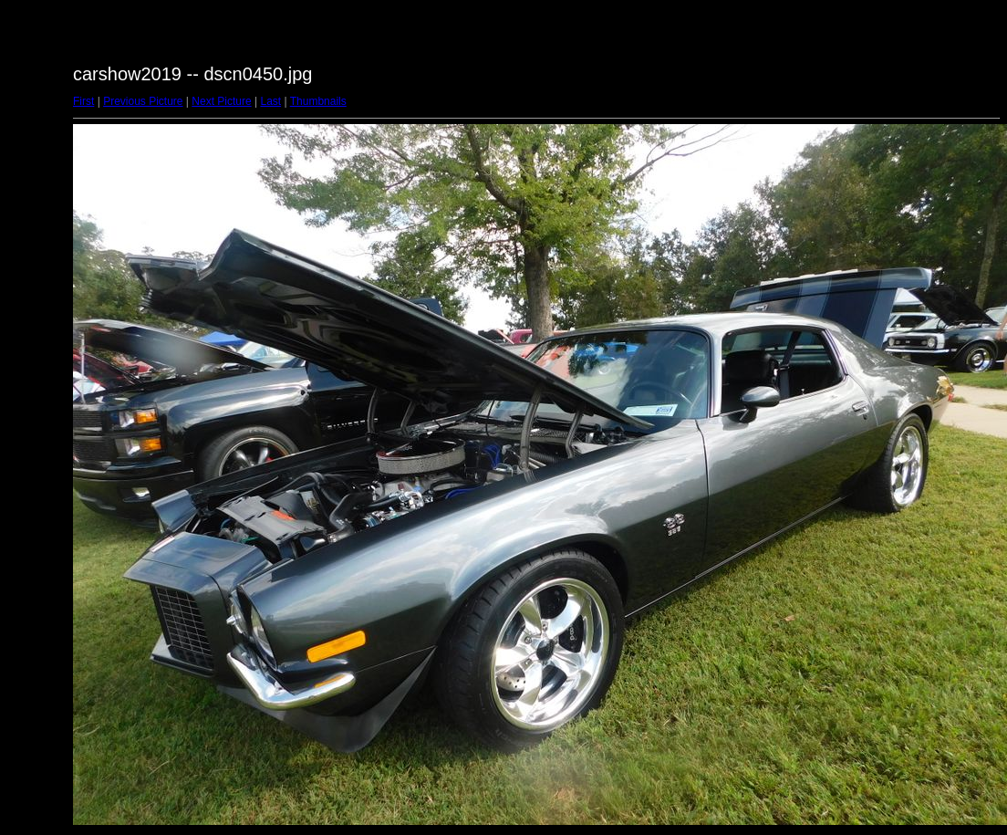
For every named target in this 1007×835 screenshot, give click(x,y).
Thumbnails (318, 101)
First (83, 101)
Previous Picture (142, 101)
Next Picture (221, 101)
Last (270, 101)
